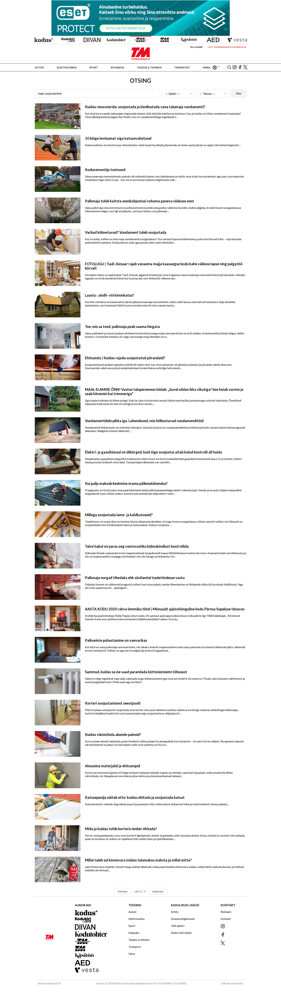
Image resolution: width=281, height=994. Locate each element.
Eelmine (122, 891)
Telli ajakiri (196, 47)
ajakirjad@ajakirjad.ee (139, 983)
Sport (93, 67)
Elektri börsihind (181, 932)
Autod (39, 67)
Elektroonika (67, 67)
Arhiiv (174, 911)
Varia (206, 67)
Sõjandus (117, 67)
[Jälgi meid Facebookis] (240, 67)
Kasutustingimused (182, 918)
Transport (182, 67)
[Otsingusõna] (97, 94)
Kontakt (226, 918)
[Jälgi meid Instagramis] (234, 67)
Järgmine (157, 891)
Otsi (238, 93)
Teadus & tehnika (149, 67)
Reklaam (226, 911)
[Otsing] (229, 67)
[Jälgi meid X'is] (245, 67)
